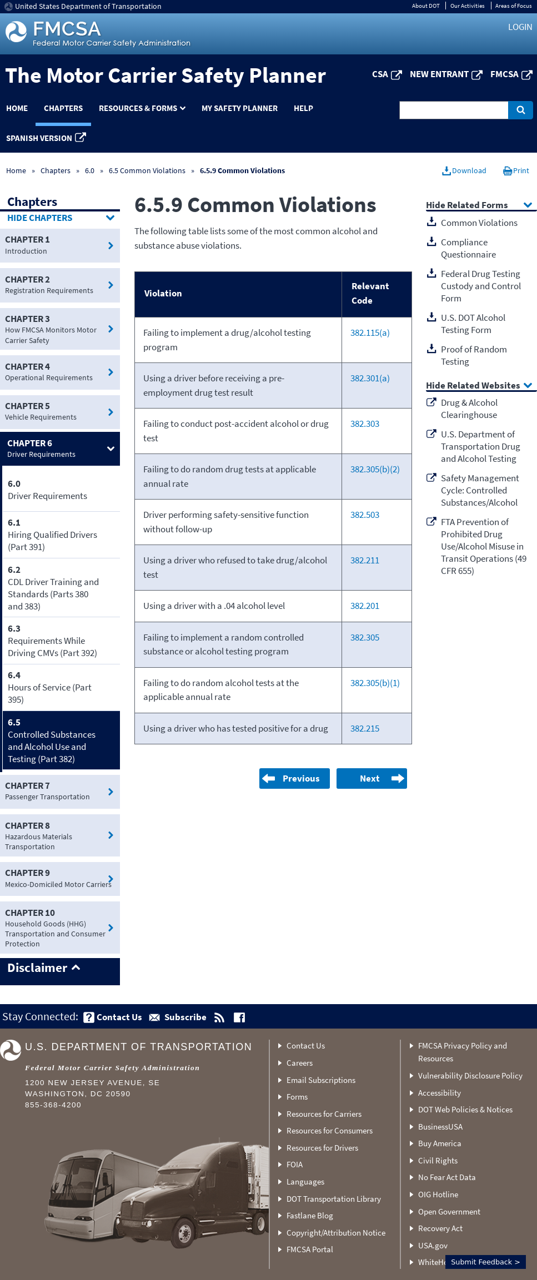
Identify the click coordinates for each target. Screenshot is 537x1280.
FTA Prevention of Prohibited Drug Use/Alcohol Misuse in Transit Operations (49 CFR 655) (483, 546)
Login (520, 27)
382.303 (364, 423)
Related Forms (477, 205)
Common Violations (479, 222)
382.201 (364, 605)
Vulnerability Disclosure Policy (470, 1075)
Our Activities (467, 5)
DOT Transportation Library (334, 1198)
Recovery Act (440, 1228)
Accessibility (439, 1092)
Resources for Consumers (330, 1130)
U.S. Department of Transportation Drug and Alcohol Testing (480, 446)
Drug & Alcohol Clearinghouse (469, 408)
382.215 (364, 728)
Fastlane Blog (310, 1215)
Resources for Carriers (324, 1113)
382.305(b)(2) (375, 469)
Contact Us (306, 1045)
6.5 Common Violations (147, 170)
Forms (297, 1096)
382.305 (364, 637)
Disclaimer (37, 968)
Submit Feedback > (485, 1262)
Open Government (449, 1211)
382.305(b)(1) (375, 683)
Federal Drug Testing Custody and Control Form (481, 286)
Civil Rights (438, 1160)
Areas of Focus (513, 5)
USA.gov (433, 1245)
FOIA (295, 1164)
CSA (380, 74)
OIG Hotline (438, 1194)
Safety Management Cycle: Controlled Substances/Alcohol (480, 490)
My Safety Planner (240, 108)
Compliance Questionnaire (468, 248)
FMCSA (504, 74)
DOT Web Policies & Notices (465, 1109)
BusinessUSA (440, 1126)
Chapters (63, 108)
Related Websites (483, 386)
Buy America (439, 1143)
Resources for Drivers (322, 1147)
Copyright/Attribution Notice (336, 1232)
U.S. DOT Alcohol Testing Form (473, 323)
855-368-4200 (53, 1105)
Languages (305, 1181)
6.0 (90, 170)
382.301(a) (370, 378)
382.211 (364, 560)
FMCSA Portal (310, 1249)
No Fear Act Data (447, 1177)
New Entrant (439, 74)
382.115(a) (370, 332)
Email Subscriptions (321, 1080)
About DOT (426, 5)
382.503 (364, 514)
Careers (300, 1062)
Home (16, 170)
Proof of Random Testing (474, 355)
